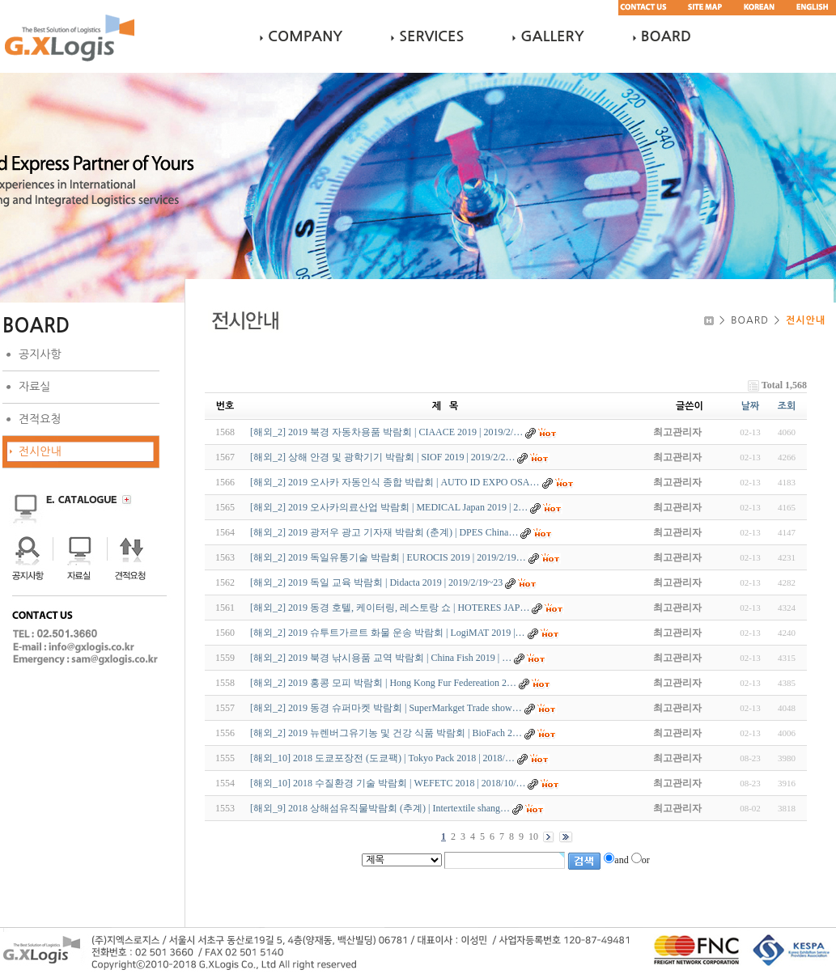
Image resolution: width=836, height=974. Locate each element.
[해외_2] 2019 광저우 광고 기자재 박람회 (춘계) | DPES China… (384, 532)
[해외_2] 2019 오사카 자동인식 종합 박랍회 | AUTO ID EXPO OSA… (395, 482)
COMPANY (305, 36)
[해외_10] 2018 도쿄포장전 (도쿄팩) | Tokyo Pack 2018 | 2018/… (382, 758)
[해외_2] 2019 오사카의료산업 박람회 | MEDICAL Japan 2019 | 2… (389, 507)
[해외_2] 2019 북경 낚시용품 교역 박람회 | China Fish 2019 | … (380, 657)
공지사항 (40, 354)
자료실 (34, 386)
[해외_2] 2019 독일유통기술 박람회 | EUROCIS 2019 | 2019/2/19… (388, 557)
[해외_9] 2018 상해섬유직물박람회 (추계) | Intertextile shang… (380, 808)
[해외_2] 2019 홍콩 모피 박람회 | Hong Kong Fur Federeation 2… (383, 682)
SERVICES (431, 36)
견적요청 (40, 419)
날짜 (750, 406)
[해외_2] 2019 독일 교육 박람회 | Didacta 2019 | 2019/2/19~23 (376, 582)
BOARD (666, 36)
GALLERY (552, 36)
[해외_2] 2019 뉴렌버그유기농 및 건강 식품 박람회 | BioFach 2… (386, 733)
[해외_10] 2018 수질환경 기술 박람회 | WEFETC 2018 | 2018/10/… (387, 783)
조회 (787, 406)
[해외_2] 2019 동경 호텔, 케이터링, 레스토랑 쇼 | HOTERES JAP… (389, 607)
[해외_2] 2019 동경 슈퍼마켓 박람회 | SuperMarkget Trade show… (386, 708)
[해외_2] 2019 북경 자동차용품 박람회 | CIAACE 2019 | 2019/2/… (386, 432)
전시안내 (40, 451)
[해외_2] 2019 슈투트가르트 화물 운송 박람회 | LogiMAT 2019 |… (387, 632)
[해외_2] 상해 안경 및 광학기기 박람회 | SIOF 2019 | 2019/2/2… (382, 457)
